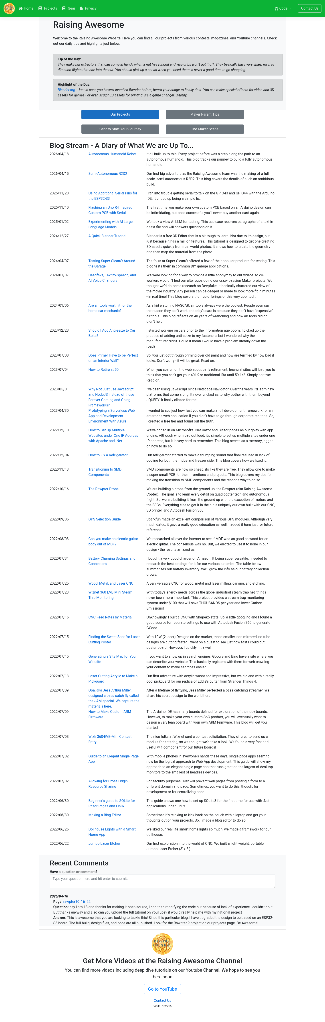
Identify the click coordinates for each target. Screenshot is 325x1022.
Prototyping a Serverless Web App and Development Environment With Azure (112, 415)
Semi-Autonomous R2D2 (108, 173)
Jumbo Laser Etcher (104, 843)
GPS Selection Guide (105, 519)
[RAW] (9, 8)
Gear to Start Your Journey (120, 129)
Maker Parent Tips (204, 114)
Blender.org (66, 90)
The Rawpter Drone (104, 489)
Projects (47, 8)
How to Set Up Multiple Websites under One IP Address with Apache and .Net (113, 435)
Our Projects (120, 114)
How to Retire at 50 (104, 369)
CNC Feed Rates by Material (111, 617)
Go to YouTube (162, 989)
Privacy (88, 8)
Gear (68, 8)
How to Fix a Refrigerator (108, 455)
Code (281, 8)
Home (25, 8)
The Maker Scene (204, 129)
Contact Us (310, 8)
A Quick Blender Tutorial (107, 236)
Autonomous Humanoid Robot (113, 154)
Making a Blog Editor (105, 815)
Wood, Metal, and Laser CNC (111, 583)
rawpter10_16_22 (77, 902)
